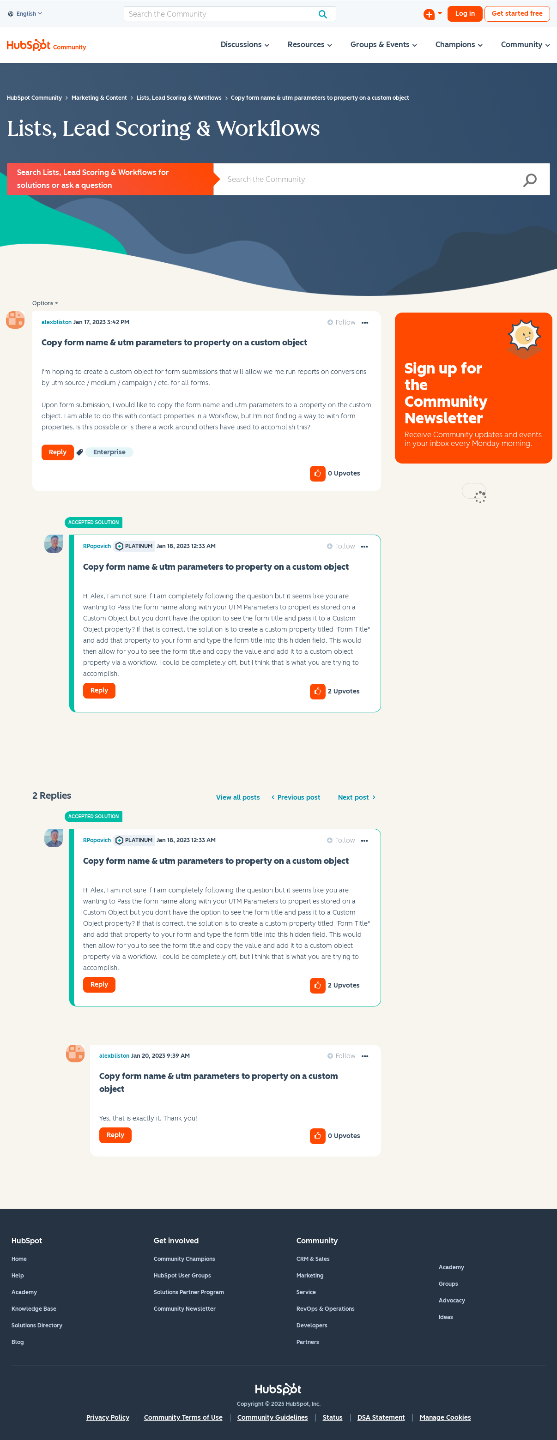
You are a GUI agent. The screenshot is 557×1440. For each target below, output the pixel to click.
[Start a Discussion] (433, 14)
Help (18, 1275)
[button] (364, 323)
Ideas (446, 1317)
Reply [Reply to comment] (99, 690)
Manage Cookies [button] (445, 1418)
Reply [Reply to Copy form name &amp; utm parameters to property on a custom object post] (58, 452)
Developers (312, 1325)
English (22, 14)
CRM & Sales (313, 1259)
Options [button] (42, 303)
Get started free (517, 14)
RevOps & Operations (326, 1309)
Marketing (310, 1275)
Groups (448, 1284)
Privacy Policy (107, 1418)
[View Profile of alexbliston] (57, 322)
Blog (18, 1342)
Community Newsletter (185, 1309)
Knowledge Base (34, 1309)
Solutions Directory (37, 1325)
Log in (465, 14)
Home (19, 1259)
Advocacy (452, 1300)
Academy (24, 1292)
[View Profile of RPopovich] (97, 546)
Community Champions (184, 1259)
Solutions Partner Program (189, 1292)
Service (306, 1292)
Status (333, 1418)
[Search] (230, 13)
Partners (308, 1342)
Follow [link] (346, 322)
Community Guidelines (272, 1418)
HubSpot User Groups (182, 1275)
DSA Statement (381, 1418)
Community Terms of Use (183, 1418)
